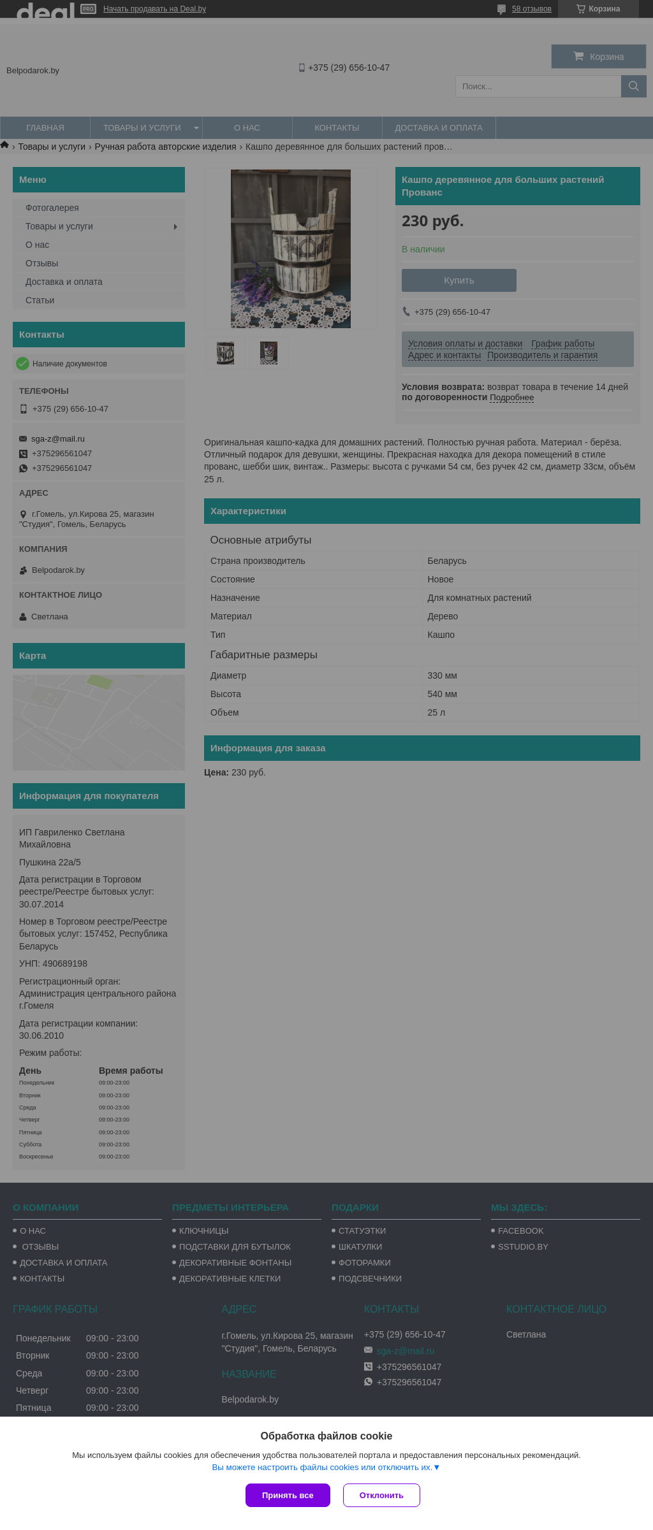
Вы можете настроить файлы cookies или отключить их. (322, 1467)
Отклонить (382, 1495)
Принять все (288, 1495)
